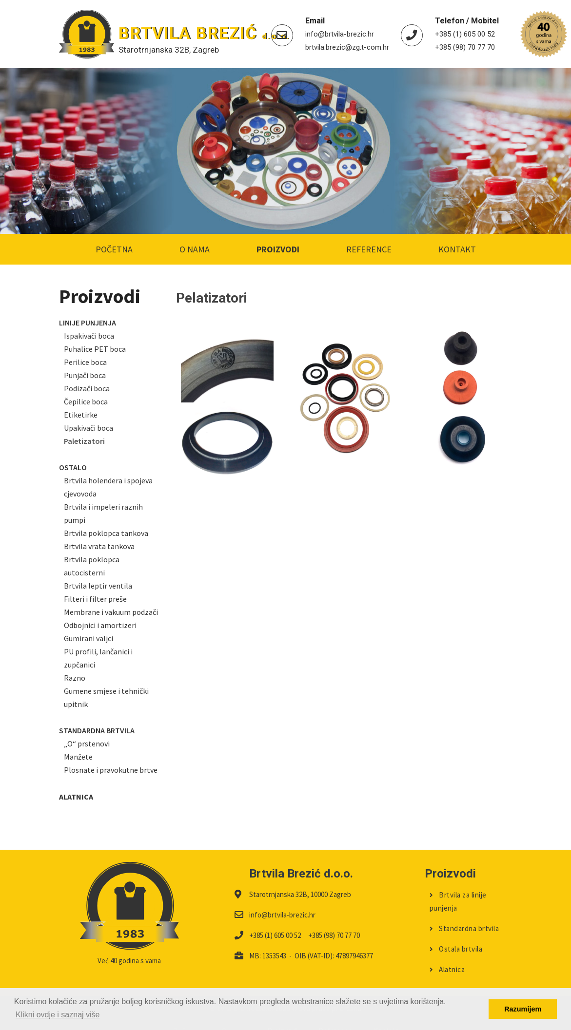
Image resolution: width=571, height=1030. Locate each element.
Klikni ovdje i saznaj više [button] (58, 1015)
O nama (194, 249)
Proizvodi (277, 249)
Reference (369, 249)
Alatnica (447, 955)
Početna (114, 249)
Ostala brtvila (456, 935)
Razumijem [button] (522, 1009)
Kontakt (457, 249)
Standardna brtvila (464, 914)
